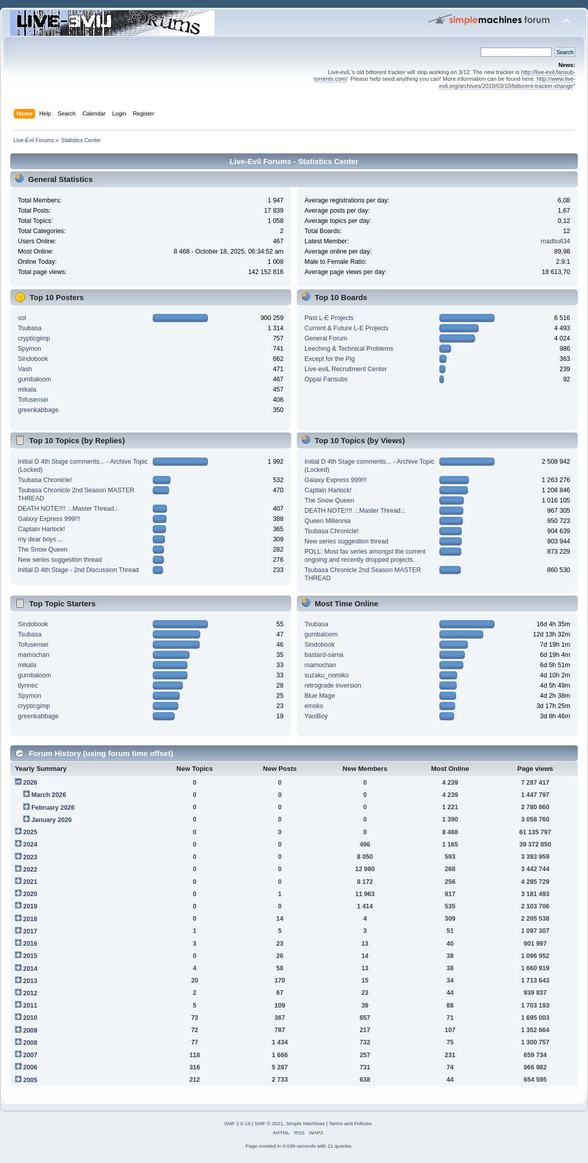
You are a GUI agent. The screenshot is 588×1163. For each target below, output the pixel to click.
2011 (30, 1005)
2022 (30, 869)
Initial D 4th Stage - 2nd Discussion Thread (78, 570)
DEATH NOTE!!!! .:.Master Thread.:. (68, 508)
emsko (313, 706)
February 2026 (53, 807)
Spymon (29, 348)
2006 (30, 1067)
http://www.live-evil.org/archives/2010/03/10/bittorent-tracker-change (507, 82)
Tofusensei (33, 399)
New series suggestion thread (60, 559)
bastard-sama (323, 654)
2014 (30, 968)
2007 (30, 1055)
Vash (25, 369)
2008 (30, 1042)
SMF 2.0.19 (237, 1123)
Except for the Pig (329, 358)
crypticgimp (34, 338)
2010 (30, 1017)
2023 (30, 857)
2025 (30, 832)
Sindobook (33, 358)
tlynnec (28, 685)
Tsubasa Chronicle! (45, 480)
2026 (30, 782)
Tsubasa (29, 328)
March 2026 (48, 795)
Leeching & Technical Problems (348, 348)
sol (22, 318)
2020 (30, 894)
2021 (30, 881)
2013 (30, 981)
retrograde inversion (332, 685)
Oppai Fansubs (326, 379)
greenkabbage (38, 410)
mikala (27, 389)
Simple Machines (305, 1123)
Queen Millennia (327, 521)
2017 (30, 931)
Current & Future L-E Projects (346, 328)
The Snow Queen (42, 549)
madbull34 (555, 241)
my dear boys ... (40, 539)
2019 (30, 906)
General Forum (325, 338)
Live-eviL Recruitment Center (345, 369)
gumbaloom (34, 379)
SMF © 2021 (268, 1123)
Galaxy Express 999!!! (49, 518)
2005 (30, 1080)
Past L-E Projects (329, 318)
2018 (30, 919)
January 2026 (51, 820)
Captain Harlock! (41, 529)
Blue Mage (319, 695)
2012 (30, 993)
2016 (30, 943)
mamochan (34, 654)
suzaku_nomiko (326, 675)
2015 (30, 956)
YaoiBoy (316, 716)
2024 (30, 844)
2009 (30, 1030)
